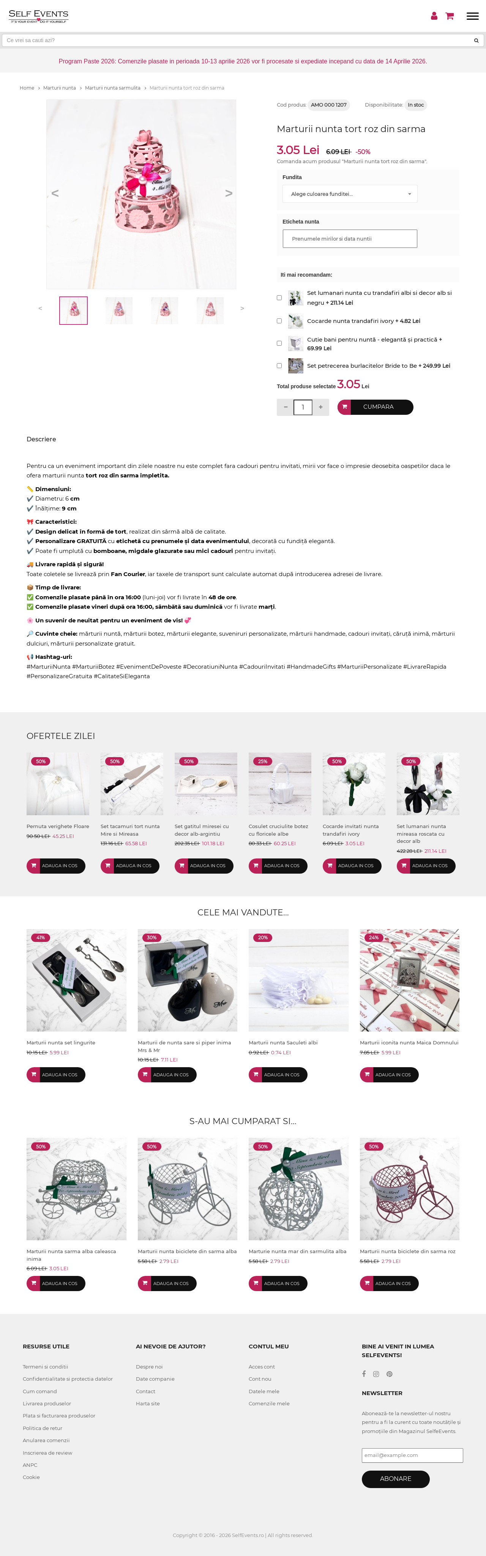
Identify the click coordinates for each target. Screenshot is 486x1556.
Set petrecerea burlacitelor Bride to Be (362, 365)
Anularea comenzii (46, 1440)
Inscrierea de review (47, 1453)
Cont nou (260, 1379)
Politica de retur (42, 1428)
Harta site (148, 1403)
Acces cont (262, 1367)
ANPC (30, 1465)
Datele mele (264, 1391)
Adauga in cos (59, 865)
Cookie (31, 1477)
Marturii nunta (62, 88)
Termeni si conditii (45, 1367)
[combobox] (350, 193)
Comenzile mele (269, 1403)
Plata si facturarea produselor (59, 1416)
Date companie (155, 1379)
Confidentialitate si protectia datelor (68, 1379)
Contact (145, 1391)
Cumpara (378, 407)
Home (30, 88)
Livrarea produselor (47, 1403)
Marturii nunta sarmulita (115, 88)
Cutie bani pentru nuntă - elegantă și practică (372, 339)
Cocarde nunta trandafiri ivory (350, 320)
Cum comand (40, 1391)
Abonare (396, 1478)
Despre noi (149, 1367)
